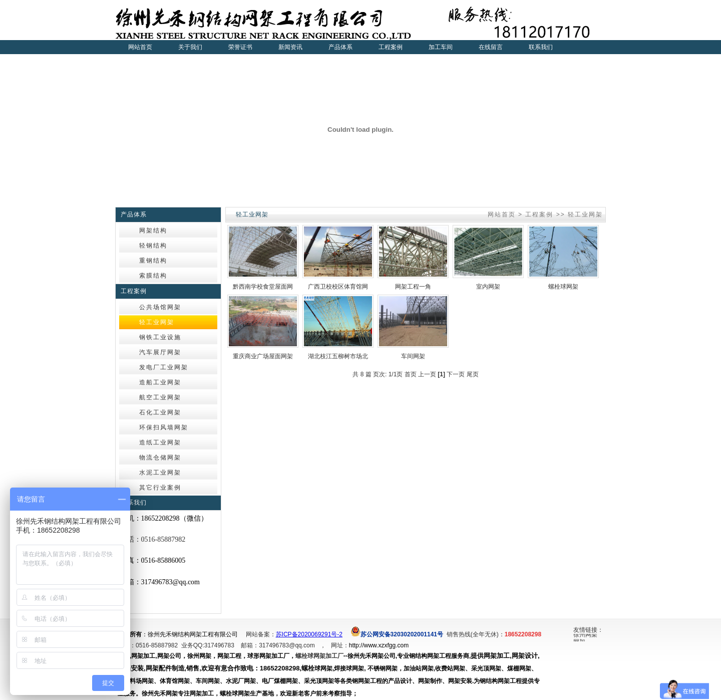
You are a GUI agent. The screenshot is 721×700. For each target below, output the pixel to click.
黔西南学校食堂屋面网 (263, 286)
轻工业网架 (585, 214)
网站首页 (140, 47)
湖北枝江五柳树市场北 (338, 356)
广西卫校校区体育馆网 (338, 286)
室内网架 (488, 286)
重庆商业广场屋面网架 (263, 356)
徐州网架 (585, 635)
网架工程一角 (413, 286)
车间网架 (413, 356)
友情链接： (588, 629)
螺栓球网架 (563, 286)
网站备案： (261, 634)
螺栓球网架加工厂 (319, 655)
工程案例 (539, 214)
